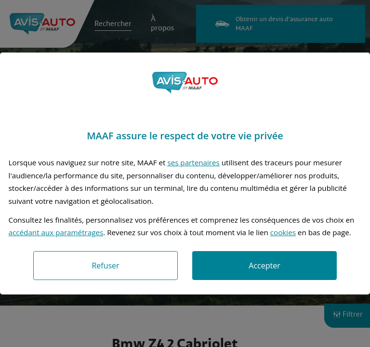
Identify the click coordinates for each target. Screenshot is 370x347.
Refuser (105, 265)
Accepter (264, 265)
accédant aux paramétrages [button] (56, 232)
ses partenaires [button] (193, 162)
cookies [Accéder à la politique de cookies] (283, 232)
